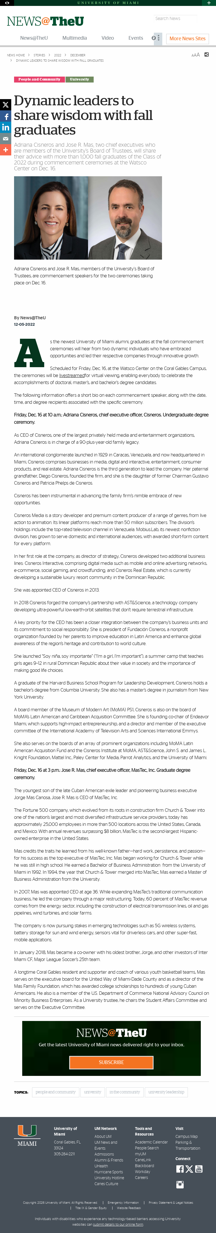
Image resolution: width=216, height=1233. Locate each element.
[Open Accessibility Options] (7, 3)
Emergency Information (123, 1202)
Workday (142, 1172)
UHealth (101, 1166)
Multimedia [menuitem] (74, 38)
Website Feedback (129, 1208)
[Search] (203, 18)
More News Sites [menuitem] (188, 38)
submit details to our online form (118, 1225)
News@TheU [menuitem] (34, 38)
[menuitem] (158, 39)
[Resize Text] (196, 55)
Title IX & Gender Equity (91, 1208)
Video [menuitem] (108, 38)
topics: (21, 1092)
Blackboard (144, 1166)
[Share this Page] (203, 58)
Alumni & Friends (108, 1160)
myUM (140, 1154)
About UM (102, 1137)
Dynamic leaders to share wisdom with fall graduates (60, 60)
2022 (57, 55)
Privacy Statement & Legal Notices (171, 1202)
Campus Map (187, 1137)
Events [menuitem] (136, 38)
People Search (147, 1148)
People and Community (39, 79)
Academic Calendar (151, 1142)
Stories (39, 55)
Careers (141, 1178)
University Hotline (109, 1178)
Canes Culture (106, 1184)
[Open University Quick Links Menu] (209, 3)
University (79, 79)
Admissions (104, 1154)
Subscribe (111, 1062)
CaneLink (143, 1160)
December (77, 55)
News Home (16, 55)
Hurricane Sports (108, 1172)
